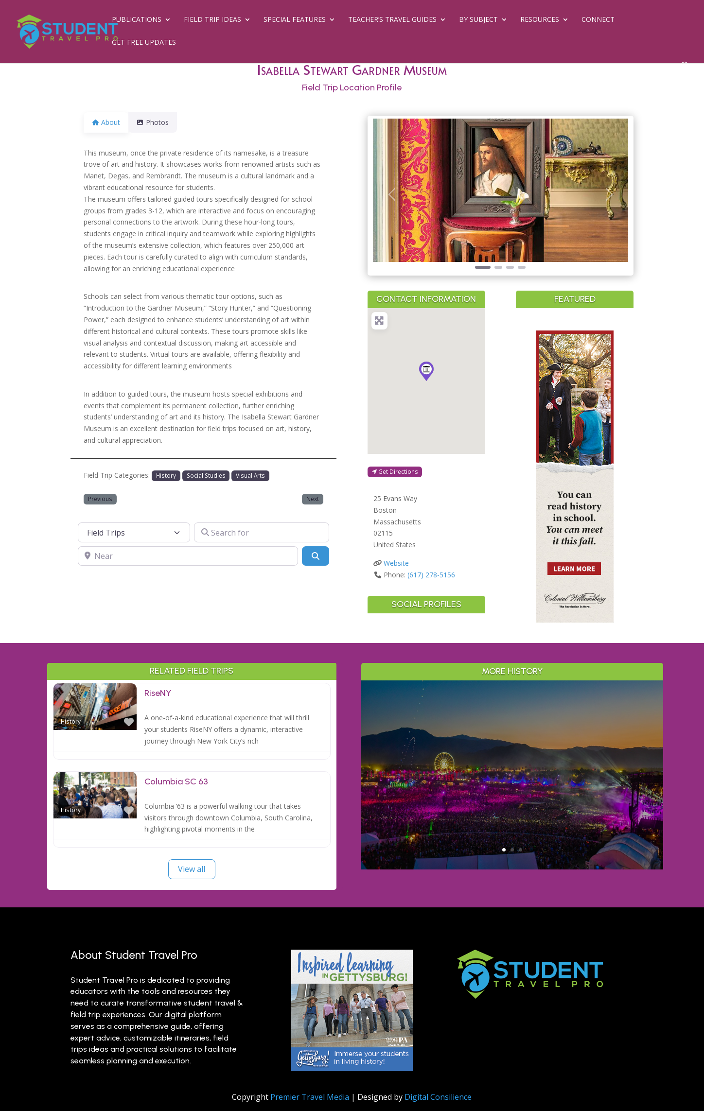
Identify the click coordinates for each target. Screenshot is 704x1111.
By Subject (478, 20)
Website (396, 563)
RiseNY (157, 693)
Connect (598, 20)
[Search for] (261, 532)
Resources (539, 20)
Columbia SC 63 (176, 781)
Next (312, 499)
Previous (100, 499)
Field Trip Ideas (212, 20)
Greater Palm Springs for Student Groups (512, 757)
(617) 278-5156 (431, 574)
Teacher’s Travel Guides (392, 20)
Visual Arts (250, 475)
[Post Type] (134, 532)
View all (191, 869)
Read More (512, 814)
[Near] (188, 556)
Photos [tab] (158, 122)
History (166, 475)
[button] (392, 195)
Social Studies (206, 475)
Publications (136, 20)
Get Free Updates (144, 43)
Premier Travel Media (309, 1097)
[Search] (315, 556)
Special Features (295, 20)
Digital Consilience (438, 1097)
